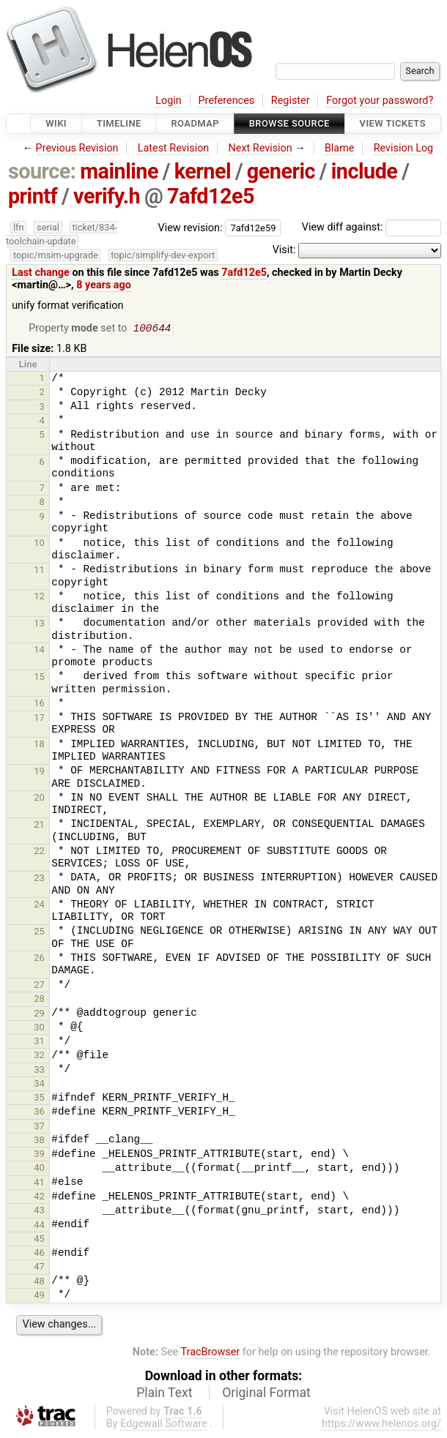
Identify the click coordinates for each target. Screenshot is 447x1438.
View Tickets (393, 123)
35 (39, 1098)
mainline (119, 171)
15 (39, 678)
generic (281, 171)
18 (39, 745)
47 (39, 1267)
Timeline (119, 123)
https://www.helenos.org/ (381, 1425)
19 (39, 772)
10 (39, 544)
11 (39, 571)
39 (39, 1155)
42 (39, 1197)
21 (39, 825)
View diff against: (371, 227)
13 (39, 624)
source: (42, 171)
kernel (202, 171)
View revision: (190, 227)
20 (39, 798)
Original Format (266, 1394)
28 (39, 1000)
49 (39, 1296)
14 (39, 650)
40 (39, 1169)
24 (39, 905)
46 (39, 1253)
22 (39, 852)
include (364, 171)
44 (39, 1226)
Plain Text (164, 1394)
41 (39, 1183)
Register (290, 100)
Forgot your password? (379, 100)
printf (32, 196)
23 (39, 879)
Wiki (56, 123)
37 (39, 1127)
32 (39, 1056)
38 (39, 1141)
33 (39, 1071)
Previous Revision (77, 148)
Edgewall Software (163, 1425)
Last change (41, 272)
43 (39, 1211)
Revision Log (404, 148)
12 (39, 597)
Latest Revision (174, 148)
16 (39, 704)
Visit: (284, 250)
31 (39, 1042)
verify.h (106, 196)
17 (39, 719)
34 (39, 1084)
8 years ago (103, 285)
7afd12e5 (210, 196)
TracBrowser (210, 1353)
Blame (340, 148)
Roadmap (195, 123)
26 (39, 959)
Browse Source (289, 123)
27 (39, 986)
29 (39, 1014)
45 (39, 1240)
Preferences (226, 100)
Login (168, 100)
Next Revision (260, 148)
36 (39, 1112)
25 (39, 932)
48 (39, 1282)
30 (39, 1028)
